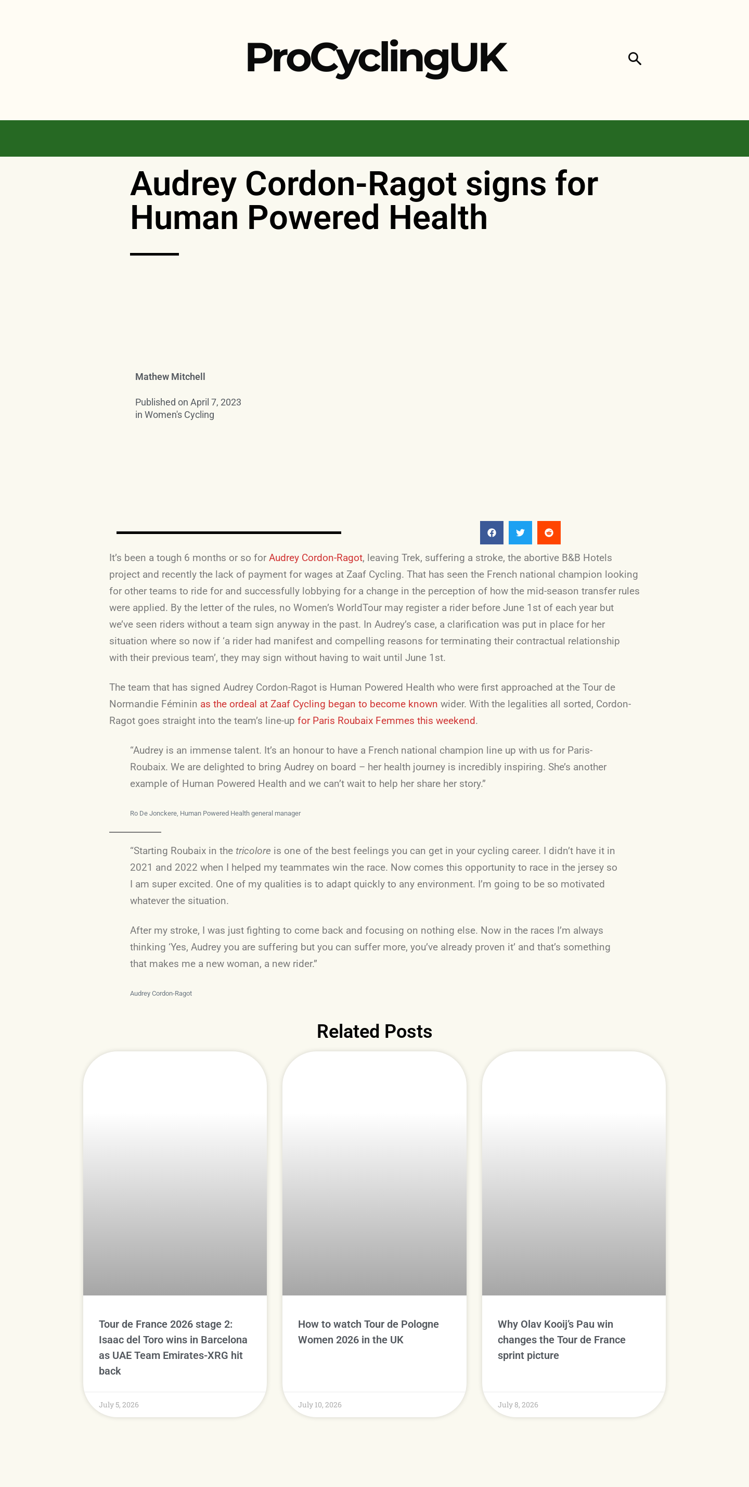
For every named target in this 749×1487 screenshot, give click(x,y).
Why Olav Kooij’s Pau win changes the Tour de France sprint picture (562, 1340)
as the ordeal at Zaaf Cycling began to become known (319, 704)
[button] (634, 60)
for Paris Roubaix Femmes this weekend (386, 721)
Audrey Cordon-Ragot (316, 558)
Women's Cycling (179, 414)
